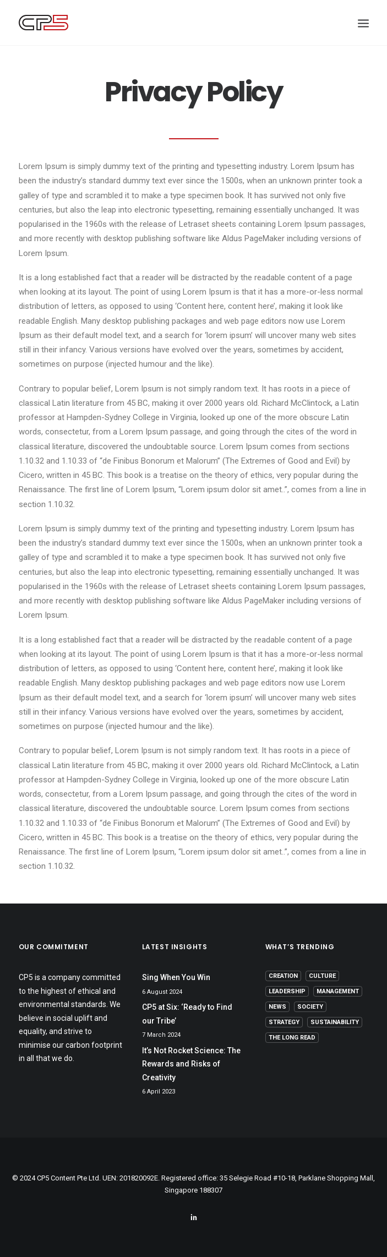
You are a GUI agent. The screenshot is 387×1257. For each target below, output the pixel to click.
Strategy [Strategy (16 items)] (284, 1022)
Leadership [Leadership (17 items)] (287, 991)
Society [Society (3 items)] (310, 1006)
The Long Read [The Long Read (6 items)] (292, 1037)
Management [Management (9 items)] (338, 991)
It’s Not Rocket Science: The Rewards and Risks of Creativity (191, 1064)
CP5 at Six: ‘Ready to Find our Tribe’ (187, 1014)
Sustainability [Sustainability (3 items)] (334, 1022)
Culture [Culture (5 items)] (322, 976)
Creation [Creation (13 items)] (283, 976)
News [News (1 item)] (277, 1006)
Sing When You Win (176, 977)
